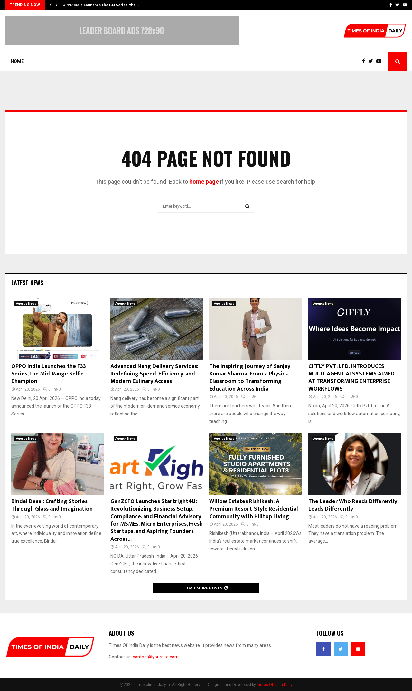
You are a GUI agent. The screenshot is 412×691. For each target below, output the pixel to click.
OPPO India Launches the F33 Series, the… (100, 5)
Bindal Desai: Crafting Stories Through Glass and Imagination (52, 505)
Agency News (26, 303)
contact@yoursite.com (156, 656)
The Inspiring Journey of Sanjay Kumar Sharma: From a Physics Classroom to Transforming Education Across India (249, 378)
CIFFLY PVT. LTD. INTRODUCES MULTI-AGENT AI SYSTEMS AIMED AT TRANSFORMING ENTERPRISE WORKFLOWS (351, 378)
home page (204, 181)
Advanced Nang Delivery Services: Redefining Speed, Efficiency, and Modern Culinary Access (154, 374)
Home (17, 61)
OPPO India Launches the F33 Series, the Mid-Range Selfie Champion (48, 374)
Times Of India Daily (275, 684)
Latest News (27, 282)
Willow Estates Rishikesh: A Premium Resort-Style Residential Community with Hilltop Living (253, 509)
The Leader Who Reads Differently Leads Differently (352, 505)
